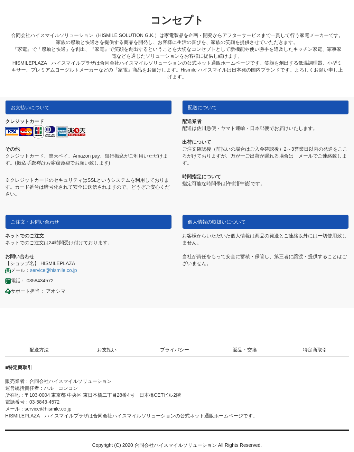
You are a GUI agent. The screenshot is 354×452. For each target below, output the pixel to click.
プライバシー (174, 349)
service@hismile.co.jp (53, 270)
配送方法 (39, 349)
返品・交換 (245, 349)
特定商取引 (315, 349)
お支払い (107, 349)
